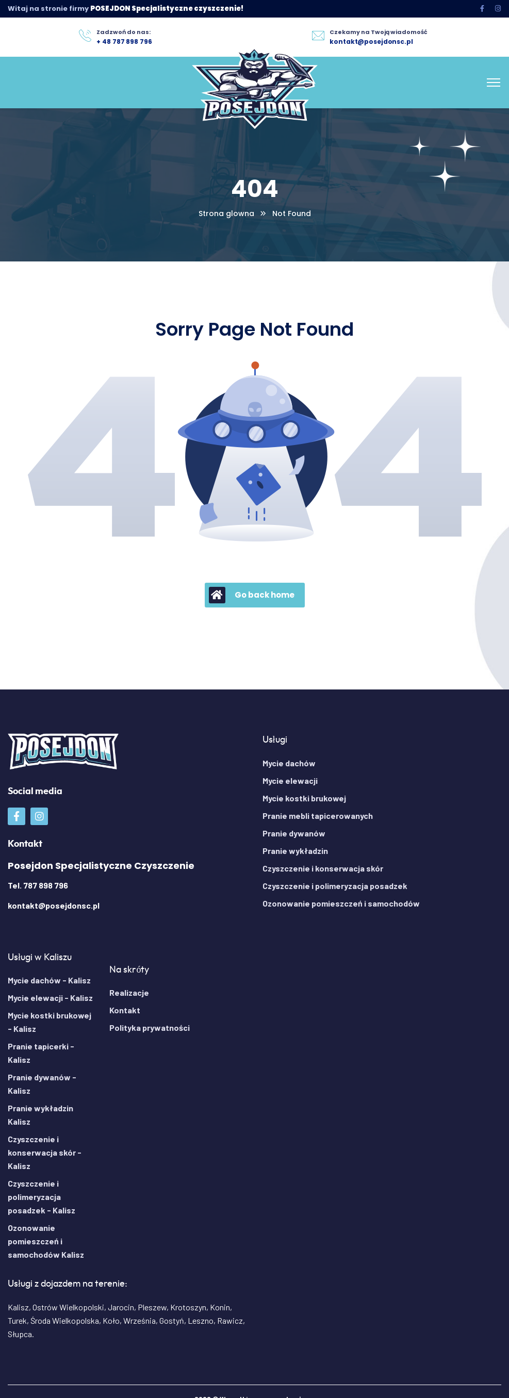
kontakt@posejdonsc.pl (54, 905)
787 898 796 (45, 885)
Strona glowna (226, 213)
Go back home (251, 595)
